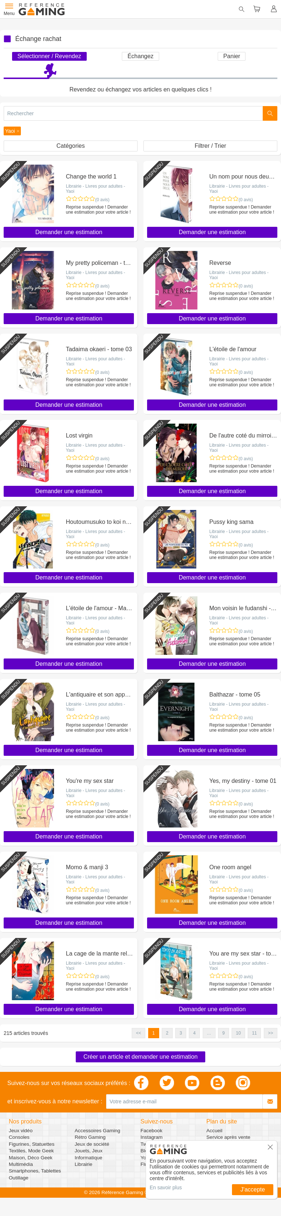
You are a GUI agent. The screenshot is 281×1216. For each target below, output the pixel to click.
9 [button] (223, 1033)
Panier (231, 56)
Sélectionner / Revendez (49, 56)
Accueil (214, 1130)
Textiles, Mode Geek (31, 1150)
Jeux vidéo (21, 1130)
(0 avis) (102, 199)
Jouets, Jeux (88, 1150)
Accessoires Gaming (97, 1130)
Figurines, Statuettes (32, 1144)
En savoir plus (166, 1187)
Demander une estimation (68, 232)
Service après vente (228, 1137)
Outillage (19, 1178)
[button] (12, 131)
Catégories (70, 146)
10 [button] (238, 1033)
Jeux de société (92, 1144)
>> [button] (270, 1033)
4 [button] (194, 1033)
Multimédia (21, 1164)
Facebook (151, 1130)
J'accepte (252, 1189)
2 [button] (167, 1033)
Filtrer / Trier (210, 146)
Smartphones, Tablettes (35, 1171)
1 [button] (153, 1033)
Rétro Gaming (90, 1137)
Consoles (19, 1137)
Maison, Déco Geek (30, 1157)
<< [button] (138, 1033)
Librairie (83, 1164)
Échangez (140, 56)
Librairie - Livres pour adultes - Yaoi (95, 189)
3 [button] (181, 1033)
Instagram (151, 1137)
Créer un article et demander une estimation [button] (140, 1057)
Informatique (88, 1157)
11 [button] (254, 1033)
